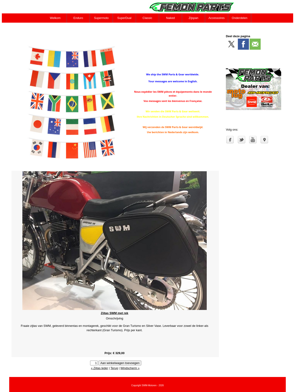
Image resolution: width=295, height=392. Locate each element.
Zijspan (193, 18)
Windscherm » (129, 368)
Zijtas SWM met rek (114, 313)
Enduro (78, 18)
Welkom (55, 18)
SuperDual (124, 18)
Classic (147, 18)
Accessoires (216, 18)
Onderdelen (240, 18)
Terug (114, 368)
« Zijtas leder (99, 368)
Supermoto (101, 18)
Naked (170, 18)
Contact (55, 27)
